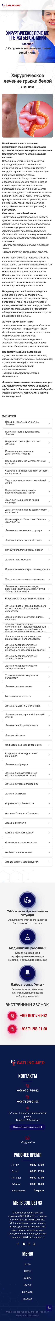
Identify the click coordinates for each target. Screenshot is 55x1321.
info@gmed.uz (27, 1142)
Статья (27, 1285)
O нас (27, 1264)
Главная (27, 44)
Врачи (27, 1271)
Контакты (27, 1292)
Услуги (27, 1278)
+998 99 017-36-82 (33, 1016)
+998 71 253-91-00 (33, 1029)
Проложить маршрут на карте (27, 1127)
